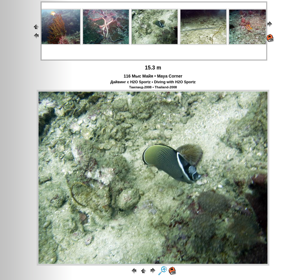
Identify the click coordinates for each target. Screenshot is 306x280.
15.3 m (153, 68)
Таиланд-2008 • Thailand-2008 (153, 87)
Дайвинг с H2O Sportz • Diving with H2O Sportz (152, 82)
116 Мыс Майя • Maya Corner (153, 76)
